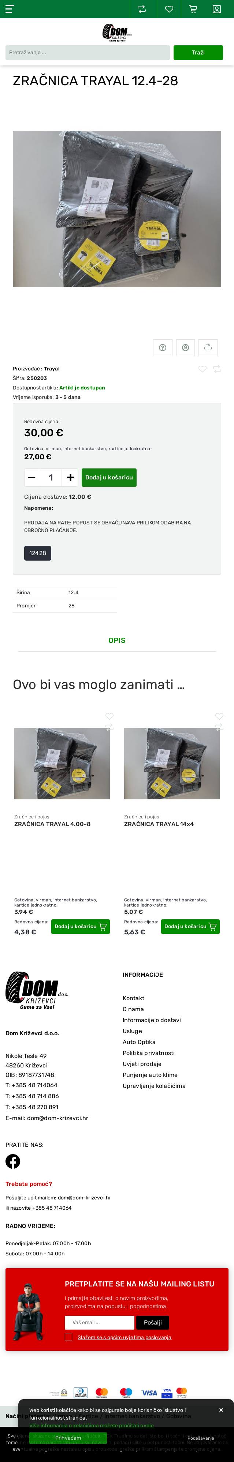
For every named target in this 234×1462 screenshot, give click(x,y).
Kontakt (133, 998)
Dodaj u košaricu (109, 477)
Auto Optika (139, 1042)
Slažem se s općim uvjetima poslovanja (124, 1337)
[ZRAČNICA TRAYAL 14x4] (190, 926)
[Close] (68, 1438)
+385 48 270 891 (35, 1107)
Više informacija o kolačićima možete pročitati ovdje (91, 1426)
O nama (133, 1009)
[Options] (201, 1438)
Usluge (132, 1031)
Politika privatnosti (149, 1053)
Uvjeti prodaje (142, 1063)
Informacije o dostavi (152, 1020)
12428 (37, 553)
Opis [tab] (117, 640)
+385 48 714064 (35, 1085)
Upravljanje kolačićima (154, 1085)
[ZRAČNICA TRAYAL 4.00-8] (80, 926)
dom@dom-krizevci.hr (58, 1118)
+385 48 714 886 (35, 1096)
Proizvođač (36, 369)
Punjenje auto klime (150, 1074)
